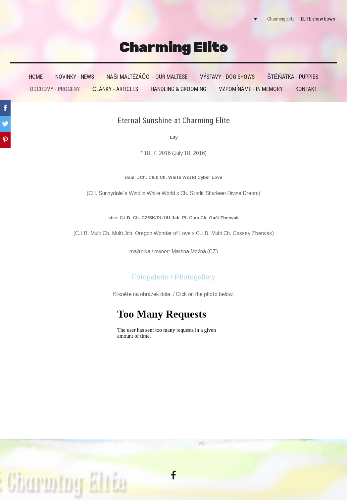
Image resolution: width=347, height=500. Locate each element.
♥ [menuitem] (251, 15)
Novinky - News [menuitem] (74, 69)
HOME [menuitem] (36, 69)
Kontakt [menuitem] (306, 81)
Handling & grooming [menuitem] (178, 81)
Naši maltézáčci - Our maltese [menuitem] (147, 69)
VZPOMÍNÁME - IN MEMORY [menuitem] (251, 81)
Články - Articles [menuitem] (115, 81)
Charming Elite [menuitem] (277, 15)
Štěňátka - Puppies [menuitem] (292, 69)
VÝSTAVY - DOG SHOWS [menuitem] (227, 69)
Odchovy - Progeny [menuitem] (55, 81)
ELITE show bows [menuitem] (314, 15)
